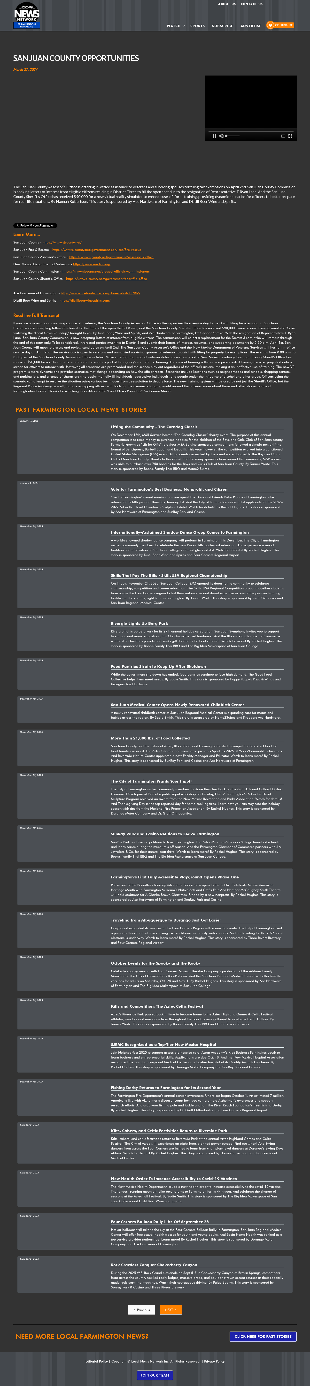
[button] (176, 25)
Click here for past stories (263, 1336)
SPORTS (197, 26)
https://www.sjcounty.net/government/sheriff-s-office (106, 279)
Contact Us (252, 4)
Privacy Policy (214, 1361)
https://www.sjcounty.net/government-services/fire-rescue (96, 249)
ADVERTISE (250, 26)
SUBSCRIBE (222, 26)
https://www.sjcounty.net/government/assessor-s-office (111, 257)
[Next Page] (171, 1310)
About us (227, 4)
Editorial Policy (96, 1361)
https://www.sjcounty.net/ (62, 242)
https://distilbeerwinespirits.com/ (85, 300)
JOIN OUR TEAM (155, 1375)
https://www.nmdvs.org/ (91, 264)
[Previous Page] (141, 1310)
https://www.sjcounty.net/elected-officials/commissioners (106, 271)
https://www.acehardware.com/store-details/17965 (100, 293)
